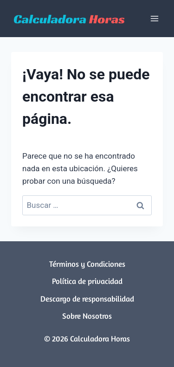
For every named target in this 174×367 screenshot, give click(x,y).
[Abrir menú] (154, 18)
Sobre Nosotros (87, 316)
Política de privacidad (87, 281)
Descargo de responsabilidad (87, 298)
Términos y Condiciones (87, 264)
